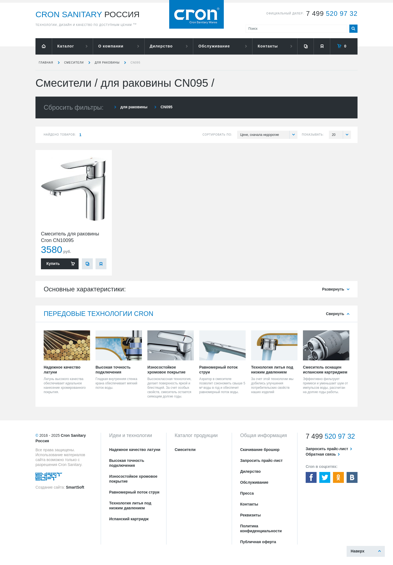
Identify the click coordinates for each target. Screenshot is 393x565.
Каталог (65, 46)
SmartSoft (75, 487)
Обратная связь (321, 454)
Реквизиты (250, 515)
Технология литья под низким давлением (130, 505)
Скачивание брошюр (259, 449)
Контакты (268, 46)
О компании (110, 46)
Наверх (357, 551)
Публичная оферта (258, 542)
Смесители (74, 62)
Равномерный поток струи (134, 492)
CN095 (135, 62)
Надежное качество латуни (134, 449)
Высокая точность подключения (126, 463)
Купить (53, 263)
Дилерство (161, 46)
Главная (46, 62)
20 (341, 135)
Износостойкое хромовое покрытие (133, 478)
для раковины (107, 62)
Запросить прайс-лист (261, 460)
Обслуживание (214, 46)
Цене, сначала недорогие (268, 135)
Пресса (247, 493)
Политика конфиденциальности (261, 528)
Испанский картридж (128, 519)
